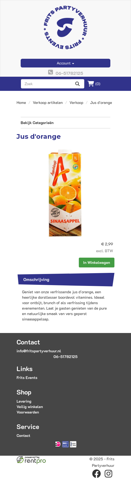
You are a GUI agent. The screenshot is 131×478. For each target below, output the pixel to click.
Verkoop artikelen (48, 102)
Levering (24, 401)
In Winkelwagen (96, 262)
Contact (23, 435)
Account (65, 63)
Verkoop (76, 102)
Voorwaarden (28, 412)
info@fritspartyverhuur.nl (39, 350)
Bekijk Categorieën (65, 122)
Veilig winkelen (30, 406)
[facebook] (96, 473)
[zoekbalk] (46, 83)
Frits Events (27, 377)
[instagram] (108, 473)
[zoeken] (77, 83)
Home (21, 102)
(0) (94, 84)
